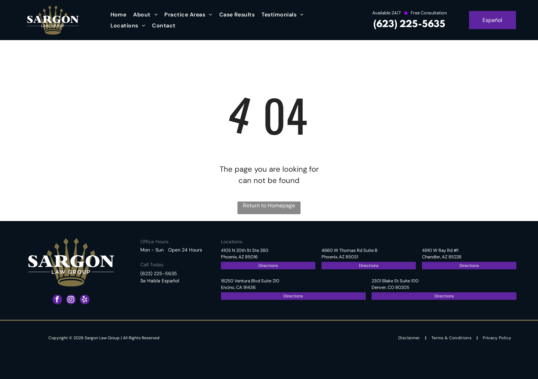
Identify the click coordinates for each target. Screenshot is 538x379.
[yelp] (85, 300)
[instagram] (71, 300)
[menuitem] (118, 14)
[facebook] (57, 300)
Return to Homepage (269, 205)
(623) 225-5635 (409, 24)
